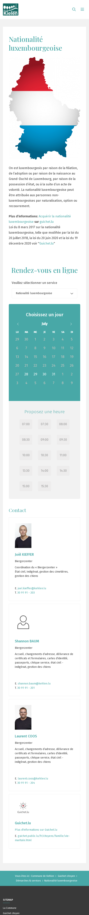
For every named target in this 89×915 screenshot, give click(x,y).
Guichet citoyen (66, 875)
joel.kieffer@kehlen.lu (31, 588)
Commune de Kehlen (42, 875)
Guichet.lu (46, 243)
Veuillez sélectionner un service (34, 283)
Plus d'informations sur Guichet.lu (36, 829)
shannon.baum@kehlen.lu (34, 683)
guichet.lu (47, 222)
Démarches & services (28, 880)
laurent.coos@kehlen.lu (32, 778)
